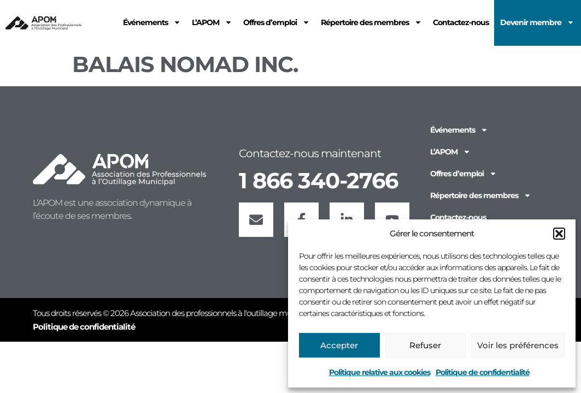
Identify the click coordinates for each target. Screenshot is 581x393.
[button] (559, 233)
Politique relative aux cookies (379, 372)
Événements (459, 130)
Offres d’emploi (463, 173)
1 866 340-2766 (318, 180)
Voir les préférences (518, 345)
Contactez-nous (458, 217)
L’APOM (450, 151)
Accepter (339, 345)
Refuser (425, 345)
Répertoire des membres (480, 195)
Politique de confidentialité (483, 372)
